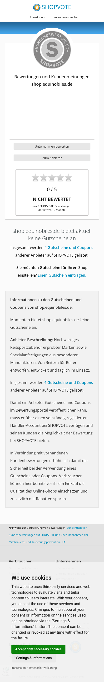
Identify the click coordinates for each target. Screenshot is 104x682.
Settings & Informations (34, 658)
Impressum (18, 668)
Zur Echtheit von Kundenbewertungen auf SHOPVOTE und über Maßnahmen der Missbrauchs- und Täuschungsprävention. (48, 535)
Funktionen (37, 17)
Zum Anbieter (52, 158)
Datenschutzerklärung (43, 668)
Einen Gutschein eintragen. (62, 275)
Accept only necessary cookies (38, 649)
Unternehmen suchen (64, 17)
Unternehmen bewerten (52, 146)
